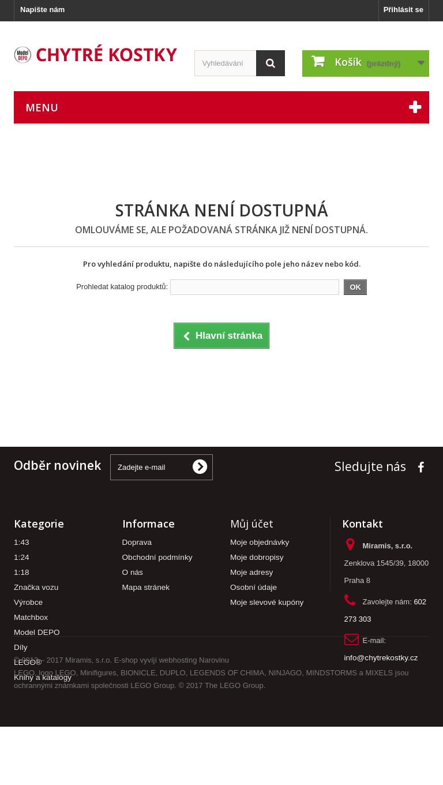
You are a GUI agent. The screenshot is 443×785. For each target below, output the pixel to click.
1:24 (21, 557)
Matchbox (31, 617)
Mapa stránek (146, 587)
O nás (132, 572)
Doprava (137, 542)
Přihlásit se (403, 9)
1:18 (21, 572)
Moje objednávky (259, 542)
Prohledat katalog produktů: (122, 286)
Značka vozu (36, 587)
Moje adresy (251, 572)
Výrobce (28, 602)
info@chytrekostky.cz (381, 657)
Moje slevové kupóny (266, 602)
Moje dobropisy (257, 557)
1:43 (21, 542)
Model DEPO (37, 632)
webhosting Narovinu (194, 718)
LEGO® (28, 662)
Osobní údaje (253, 587)
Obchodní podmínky (157, 557)
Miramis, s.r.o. (88, 718)
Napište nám (42, 9)
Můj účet (251, 523)
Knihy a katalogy (43, 677)
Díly (21, 647)
